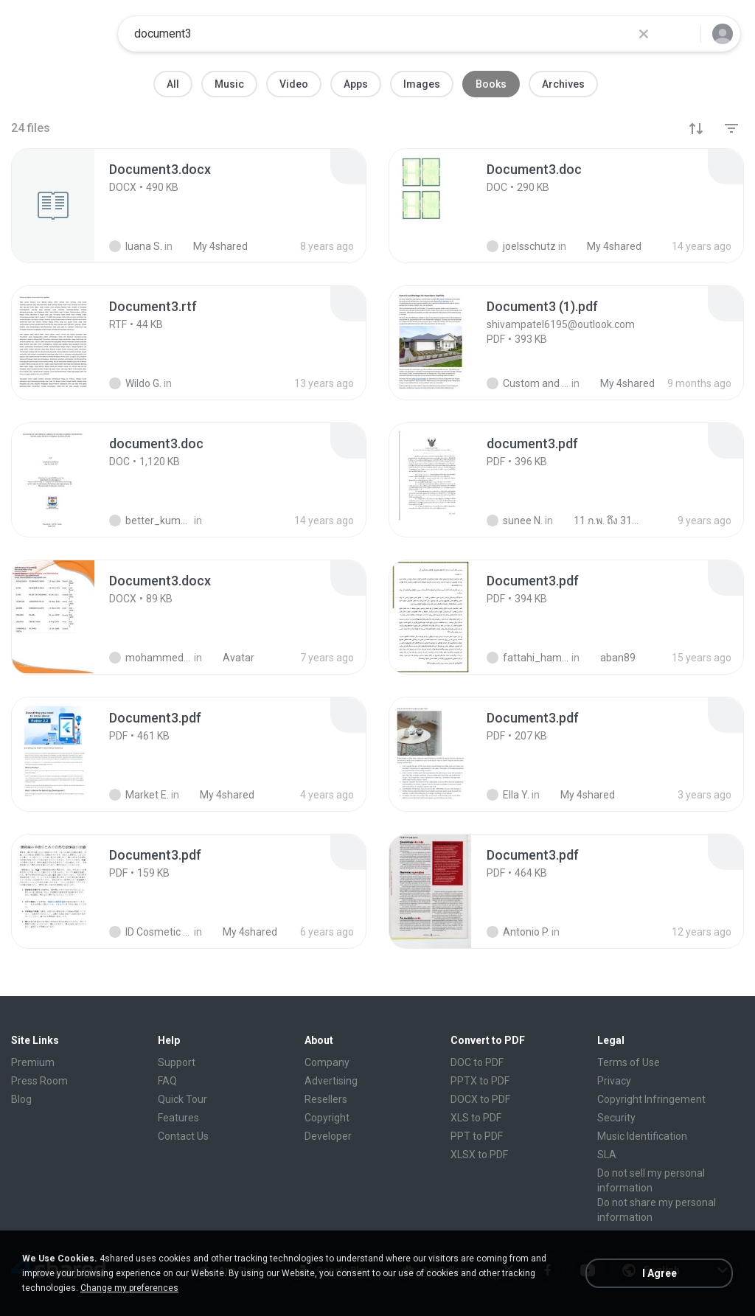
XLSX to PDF (479, 1154)
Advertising (331, 1081)
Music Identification (642, 1136)
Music (229, 84)
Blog (21, 1099)
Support (176, 1062)
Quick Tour (182, 1099)
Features (178, 1118)
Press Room (39, 1081)
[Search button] (680, 34)
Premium (33, 1062)
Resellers (326, 1099)
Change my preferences (129, 1288)
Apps (356, 84)
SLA (606, 1154)
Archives (563, 84)
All (173, 84)
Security (616, 1118)
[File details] (69, 205)
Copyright (327, 1118)
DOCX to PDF (480, 1099)
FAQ (167, 1081)
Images (421, 84)
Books (491, 84)
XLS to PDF (475, 1118)
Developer (328, 1136)
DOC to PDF (477, 1062)
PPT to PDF (476, 1136)
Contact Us (183, 1136)
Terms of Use (628, 1062)
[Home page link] (60, 34)
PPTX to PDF (479, 1081)
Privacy (614, 1081)
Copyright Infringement (651, 1099)
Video (293, 84)
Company (327, 1062)
